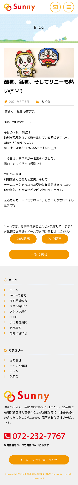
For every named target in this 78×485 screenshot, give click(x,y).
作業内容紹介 (18, 306)
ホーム (14, 290)
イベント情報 (18, 366)
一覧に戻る (39, 254)
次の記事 (55, 238)
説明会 (14, 376)
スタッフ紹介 (18, 312)
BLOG (46, 102)
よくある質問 (18, 322)
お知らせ (15, 360)
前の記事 (23, 238)
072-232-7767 (39, 439)
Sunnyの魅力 (18, 295)
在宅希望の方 (18, 301)
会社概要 (15, 328)
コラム (14, 371)
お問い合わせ (18, 333)
